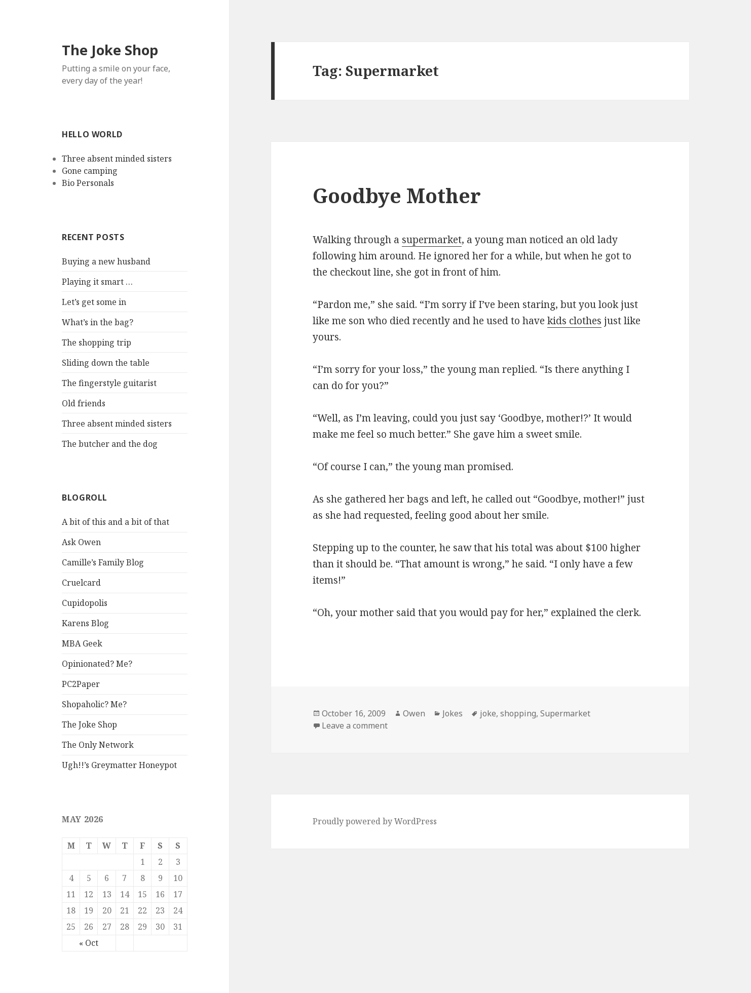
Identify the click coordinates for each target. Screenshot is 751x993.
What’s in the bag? (97, 322)
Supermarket (565, 713)
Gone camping (90, 170)
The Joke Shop (110, 50)
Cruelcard (81, 582)
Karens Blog (85, 623)
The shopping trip (96, 342)
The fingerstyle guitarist (109, 383)
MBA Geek (82, 643)
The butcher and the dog (110, 443)
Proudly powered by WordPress (375, 821)
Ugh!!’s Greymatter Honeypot (119, 765)
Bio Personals (88, 182)
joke (488, 713)
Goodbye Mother (397, 195)
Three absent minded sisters (117, 158)
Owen (414, 713)
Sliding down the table (105, 362)
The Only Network (98, 744)
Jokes (452, 713)
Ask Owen (81, 542)
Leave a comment (355, 725)
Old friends (83, 403)
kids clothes (574, 320)
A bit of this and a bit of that (115, 521)
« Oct (88, 942)
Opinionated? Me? (97, 663)
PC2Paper (81, 684)
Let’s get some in (94, 302)
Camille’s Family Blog (103, 562)
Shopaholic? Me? (94, 704)
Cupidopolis (84, 602)
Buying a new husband (106, 261)
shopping (518, 713)
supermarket (432, 239)
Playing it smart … (97, 281)
